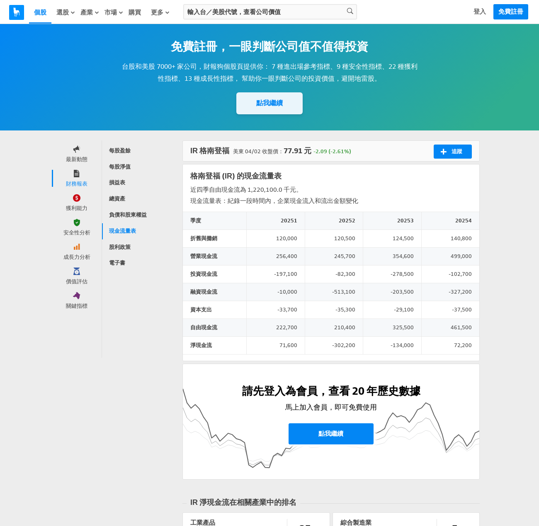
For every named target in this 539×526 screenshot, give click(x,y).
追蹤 (451, 151)
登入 (479, 11)
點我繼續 (269, 103)
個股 (40, 12)
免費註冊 (510, 11)
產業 (90, 12)
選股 (65, 12)
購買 (135, 12)
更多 (160, 12)
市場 (114, 12)
